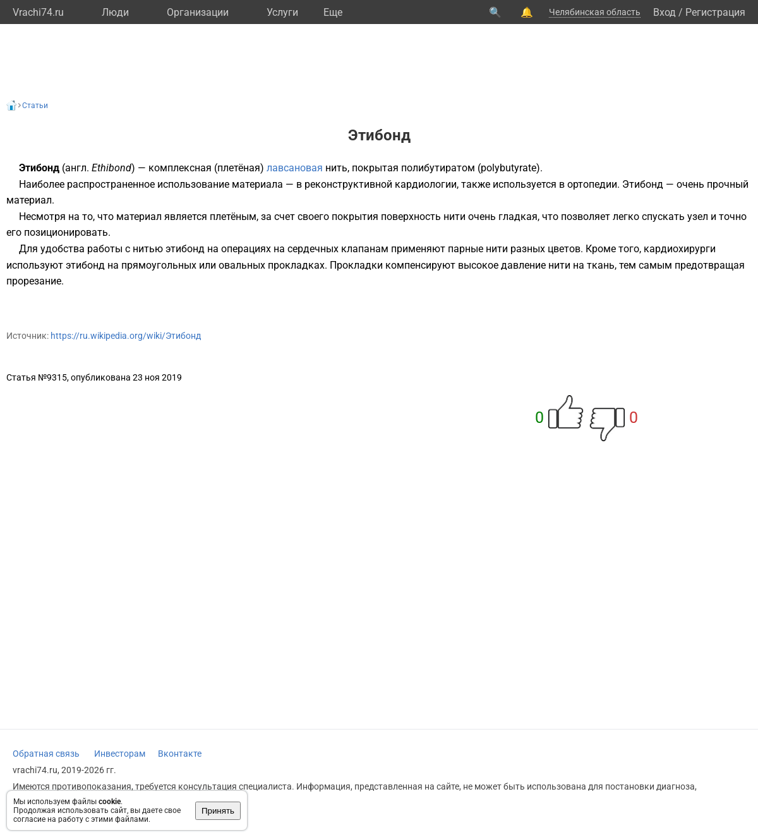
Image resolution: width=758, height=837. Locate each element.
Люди (115, 12)
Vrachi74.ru (38, 12)
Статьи (35, 105)
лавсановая (295, 168)
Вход (664, 12)
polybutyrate (508, 168)
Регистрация (715, 12)
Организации (198, 12)
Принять (218, 811)
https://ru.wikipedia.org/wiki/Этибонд (126, 336)
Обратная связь (46, 753)
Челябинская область (595, 12)
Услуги (282, 12)
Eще (332, 12)
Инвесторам (119, 753)
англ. (77, 168)
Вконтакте (180, 753)
